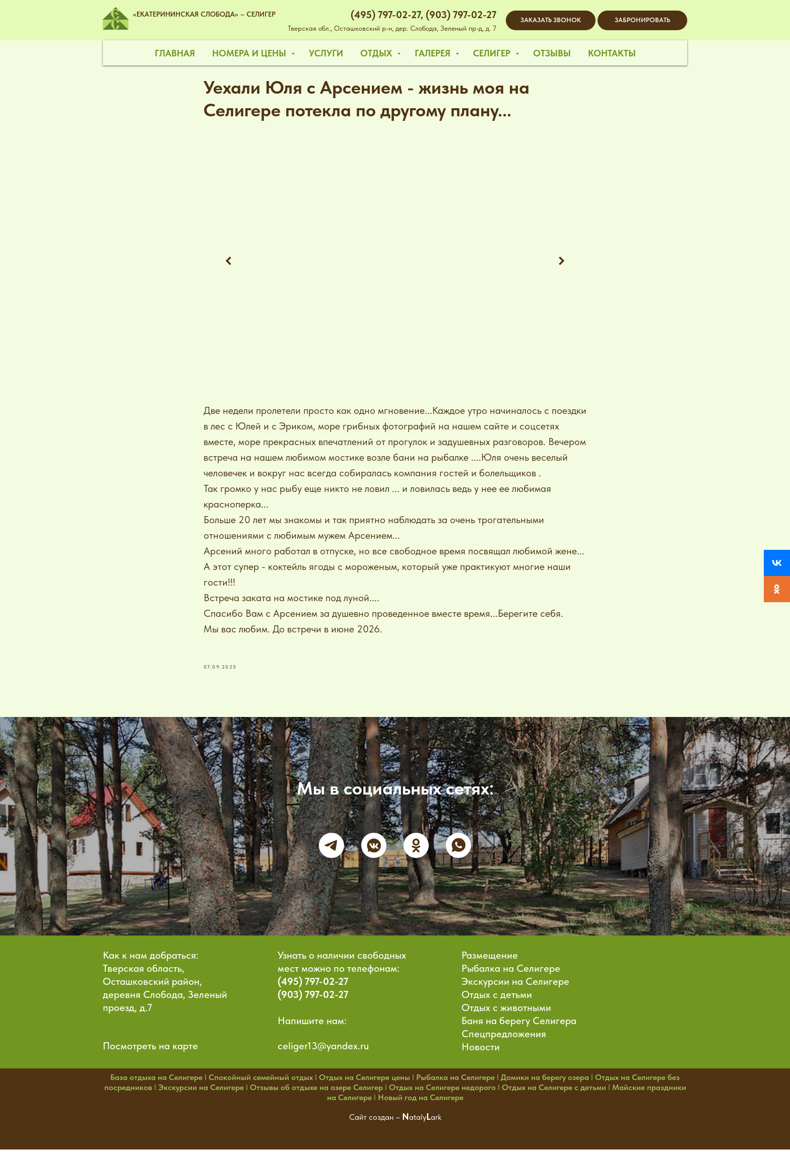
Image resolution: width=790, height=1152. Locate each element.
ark (436, 1120)
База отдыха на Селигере (156, 1080)
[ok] (416, 847)
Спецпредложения (504, 1037)
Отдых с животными (506, 1010)
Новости (481, 1050)
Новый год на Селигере (421, 1100)
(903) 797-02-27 (313, 997)
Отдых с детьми (497, 997)
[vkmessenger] (373, 847)
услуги (326, 53)
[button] (551, 20)
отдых (377, 53)
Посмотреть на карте (150, 1049)
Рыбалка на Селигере (511, 971)
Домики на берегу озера (545, 1080)
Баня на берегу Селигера (519, 1024)
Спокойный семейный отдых (261, 1080)
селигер (493, 53)
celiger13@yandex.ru (323, 1049)
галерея (434, 53)
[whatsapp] (458, 847)
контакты (612, 53)
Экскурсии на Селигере (515, 984)
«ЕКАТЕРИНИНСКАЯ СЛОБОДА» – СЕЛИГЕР (204, 14)
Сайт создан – (375, 1120)
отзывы (552, 53)
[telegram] (331, 847)
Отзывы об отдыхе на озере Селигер (316, 1090)
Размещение (490, 958)
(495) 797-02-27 (313, 984)
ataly (417, 1120)
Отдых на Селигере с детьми (554, 1090)
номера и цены (250, 53)
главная (175, 53)
